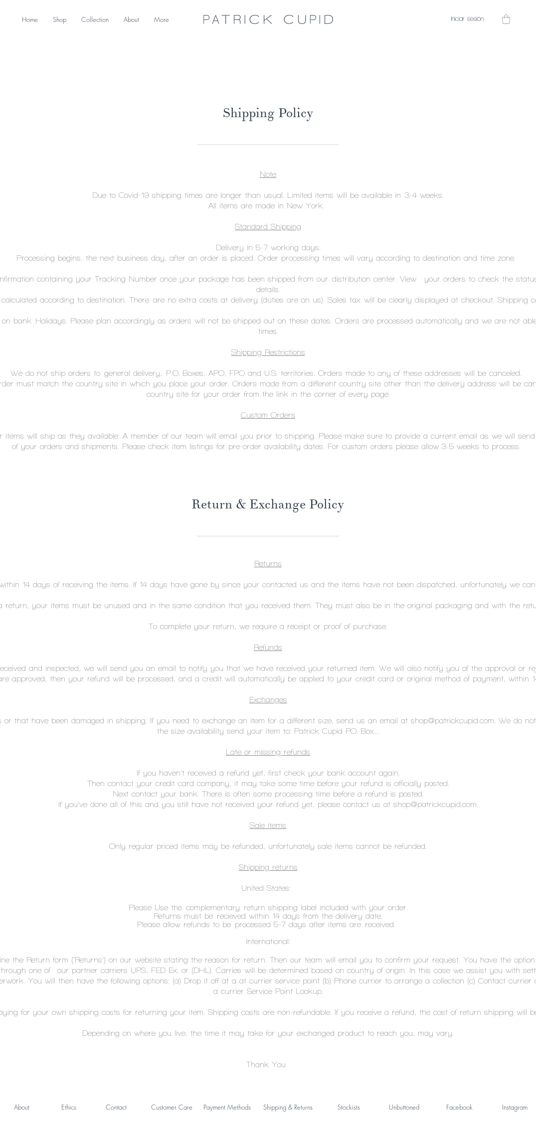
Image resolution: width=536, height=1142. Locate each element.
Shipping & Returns (288, 1107)
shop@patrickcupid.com (452, 720)
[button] (506, 19)
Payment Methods (227, 1107)
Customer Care (171, 1107)
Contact (116, 1107)
